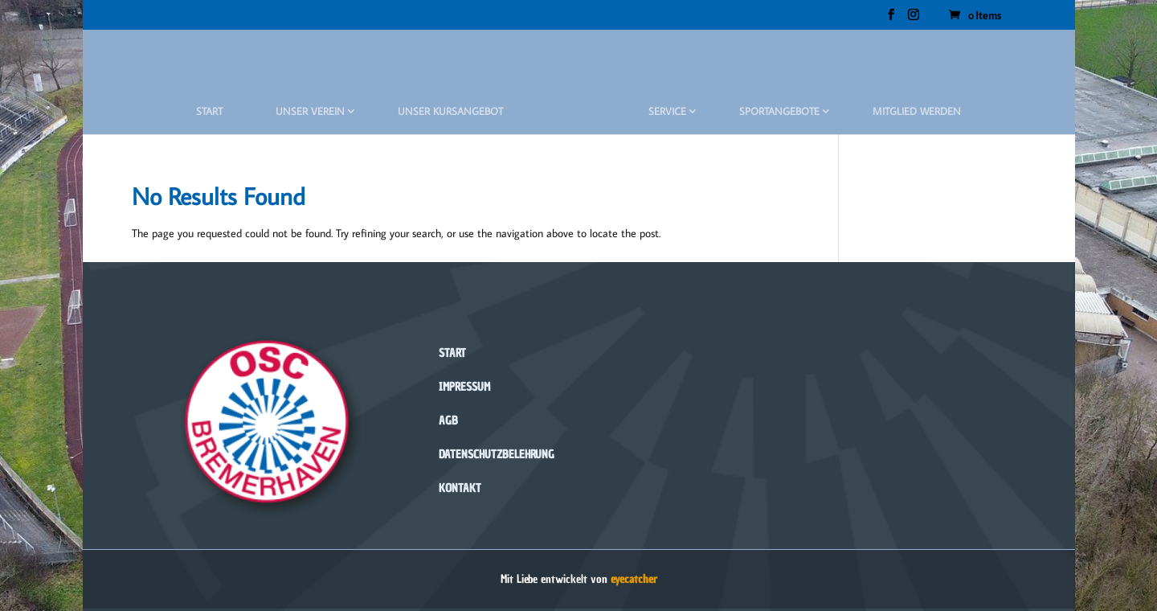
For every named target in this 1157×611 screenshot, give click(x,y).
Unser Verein (310, 111)
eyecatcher (634, 579)
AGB (448, 421)
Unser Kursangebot (450, 111)
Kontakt (460, 488)
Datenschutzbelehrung (496, 454)
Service (667, 111)
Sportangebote (779, 111)
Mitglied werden (917, 111)
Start (209, 111)
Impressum (464, 387)
